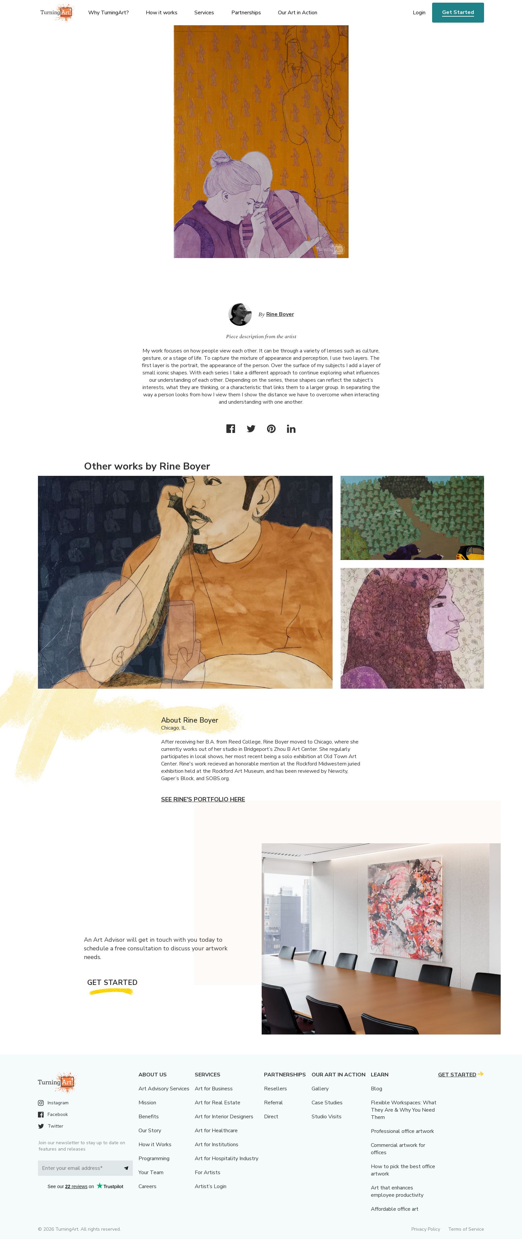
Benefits (148, 1116)
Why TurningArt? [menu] (108, 12)
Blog (376, 1088)
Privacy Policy (425, 1229)
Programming (153, 1158)
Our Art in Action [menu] (297, 12)
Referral (273, 1102)
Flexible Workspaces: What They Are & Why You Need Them (403, 1110)
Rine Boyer (280, 314)
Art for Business (214, 1088)
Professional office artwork (402, 1131)
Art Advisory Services (163, 1088)
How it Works (154, 1144)
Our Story (149, 1130)
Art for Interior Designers (224, 1116)
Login (419, 12)
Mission (147, 1102)
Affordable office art (394, 1209)
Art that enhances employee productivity (397, 1191)
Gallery (320, 1088)
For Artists (207, 1172)
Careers (147, 1186)
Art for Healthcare (216, 1130)
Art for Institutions (216, 1144)
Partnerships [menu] (246, 12)
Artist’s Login (210, 1186)
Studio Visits (327, 1116)
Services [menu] (204, 12)
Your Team (150, 1172)
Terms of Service (466, 1229)
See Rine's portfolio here (203, 799)
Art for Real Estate (217, 1102)
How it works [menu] (161, 12)
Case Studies (327, 1102)
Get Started (458, 12)
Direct (271, 1116)
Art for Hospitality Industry (226, 1158)
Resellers (275, 1088)
